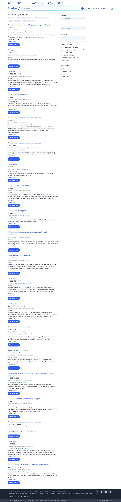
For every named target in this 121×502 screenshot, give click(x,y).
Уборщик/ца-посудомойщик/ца (20, 255)
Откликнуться (13, 44)
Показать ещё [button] (12, 41)
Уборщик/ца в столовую (17, 95)
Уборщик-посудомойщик (25, 17)
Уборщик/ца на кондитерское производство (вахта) (28, 465)
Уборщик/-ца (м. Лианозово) (19, 186)
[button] (33, 38)
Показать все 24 (66, 60)
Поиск (89, 8)
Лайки (11, 496)
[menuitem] (12, 3)
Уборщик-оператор (14, 20)
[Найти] (82, 8)
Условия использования (47, 493)
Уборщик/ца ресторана (17, 211)
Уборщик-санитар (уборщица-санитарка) (24, 399)
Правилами (63, 500)
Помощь (24, 493)
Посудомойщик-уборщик (18, 350)
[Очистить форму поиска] (79, 8)
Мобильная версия (15, 493)
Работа (103, 8)
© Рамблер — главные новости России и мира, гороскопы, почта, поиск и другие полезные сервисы (39, 491)
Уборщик (11, 17)
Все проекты (25, 496)
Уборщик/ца (12, 164)
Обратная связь (34, 493)
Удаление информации (63, 493)
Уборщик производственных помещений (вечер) (27, 232)
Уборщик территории (41, 17)
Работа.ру (109, 500)
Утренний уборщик (29, 20)
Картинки (96, 8)
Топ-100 (17, 496)
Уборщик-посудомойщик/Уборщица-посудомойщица (29, 25)
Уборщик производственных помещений (24, 118)
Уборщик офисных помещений (20, 327)
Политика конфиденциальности (82, 493)
